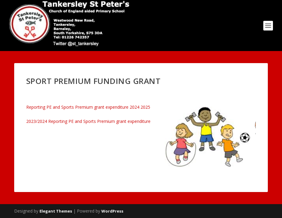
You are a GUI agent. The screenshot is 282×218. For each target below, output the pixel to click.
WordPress (112, 211)
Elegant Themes (56, 211)
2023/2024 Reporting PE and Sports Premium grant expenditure (88, 121)
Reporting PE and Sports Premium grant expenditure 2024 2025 (88, 107)
